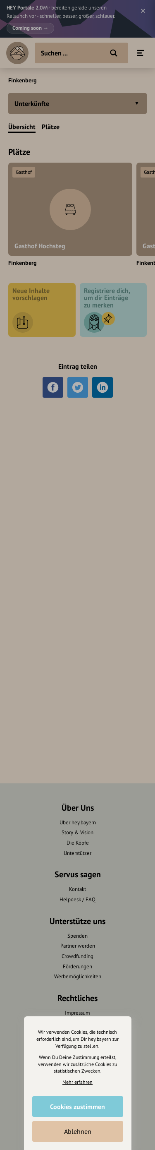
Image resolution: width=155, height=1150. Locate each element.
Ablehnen (77, 1131)
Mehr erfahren (77, 1082)
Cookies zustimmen (77, 1106)
